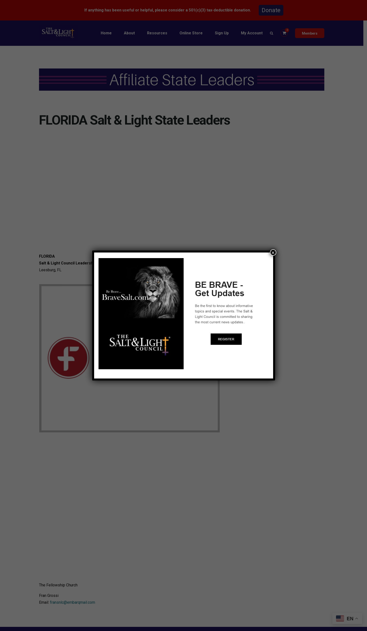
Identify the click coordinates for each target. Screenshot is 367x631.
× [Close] (273, 252)
